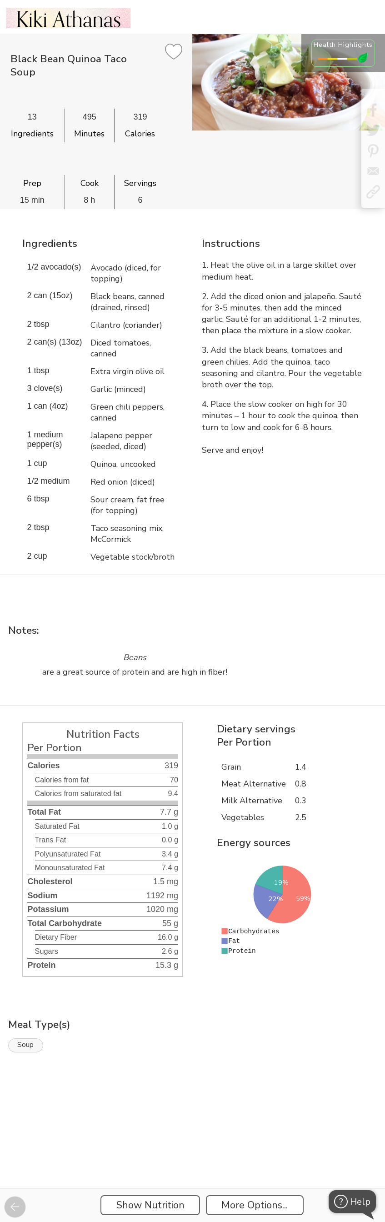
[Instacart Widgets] (192, 1156)
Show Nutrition (150, 1205)
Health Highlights (343, 44)
